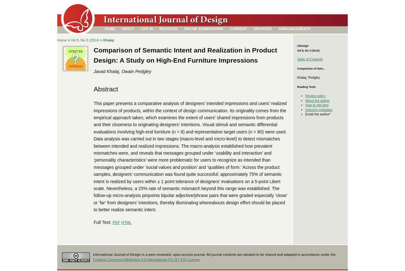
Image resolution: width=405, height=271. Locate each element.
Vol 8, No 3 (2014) (85, 40)
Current (238, 29)
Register (168, 29)
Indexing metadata (319, 110)
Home (110, 29)
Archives (262, 29)
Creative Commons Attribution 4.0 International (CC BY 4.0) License (146, 260)
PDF (116, 222)
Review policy (315, 96)
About (128, 29)
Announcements (294, 29)
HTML (126, 222)
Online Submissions (203, 29)
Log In (147, 29)
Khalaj (108, 40)
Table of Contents (310, 59)
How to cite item (317, 105)
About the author (317, 100)
